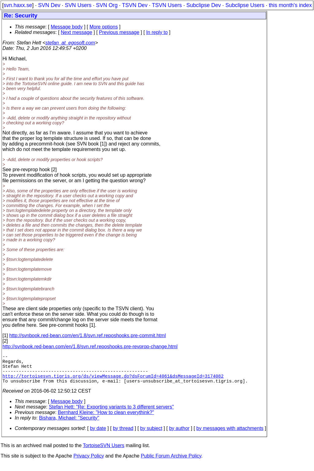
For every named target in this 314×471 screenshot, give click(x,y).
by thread (123, 435)
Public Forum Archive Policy (171, 463)
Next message (76, 32)
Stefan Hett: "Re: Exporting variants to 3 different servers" (111, 414)
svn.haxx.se (18, 5)
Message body (66, 26)
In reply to (157, 32)
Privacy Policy (88, 463)
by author (179, 435)
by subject (151, 435)
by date (98, 435)
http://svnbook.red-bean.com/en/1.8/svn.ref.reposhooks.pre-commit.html (87, 335)
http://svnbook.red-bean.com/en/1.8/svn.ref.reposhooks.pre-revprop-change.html (90, 346)
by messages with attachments (229, 435)
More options (104, 26)
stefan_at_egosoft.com (70, 42)
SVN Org (106, 5)
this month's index (290, 5)
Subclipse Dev (203, 5)
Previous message (119, 32)
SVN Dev (49, 5)
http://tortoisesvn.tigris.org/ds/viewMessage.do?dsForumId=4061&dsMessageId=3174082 (113, 382)
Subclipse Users (244, 5)
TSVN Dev (134, 5)
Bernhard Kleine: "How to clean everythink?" (106, 419)
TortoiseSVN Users (103, 452)
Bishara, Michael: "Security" (69, 425)
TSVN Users (167, 5)
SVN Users (78, 5)
